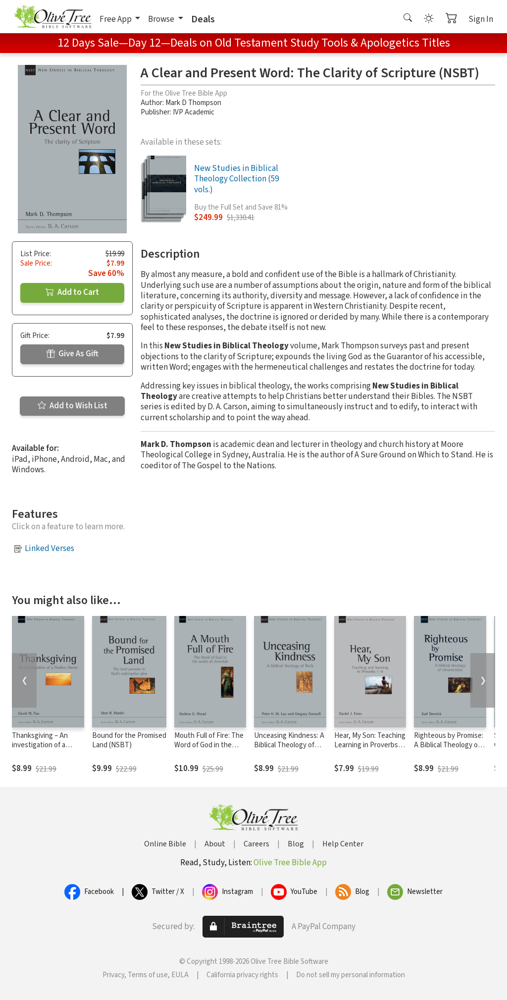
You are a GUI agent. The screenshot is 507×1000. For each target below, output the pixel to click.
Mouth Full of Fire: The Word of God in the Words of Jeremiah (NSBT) (209, 749)
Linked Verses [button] (49, 549)
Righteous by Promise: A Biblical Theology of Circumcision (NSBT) (448, 745)
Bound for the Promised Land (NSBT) (129, 740)
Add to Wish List (72, 406)
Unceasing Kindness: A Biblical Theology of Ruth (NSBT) (289, 745)
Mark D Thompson (193, 103)
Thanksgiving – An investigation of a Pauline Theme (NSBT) (47, 745)
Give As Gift (73, 354)
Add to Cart (72, 292)
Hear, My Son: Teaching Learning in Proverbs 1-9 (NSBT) (370, 745)
